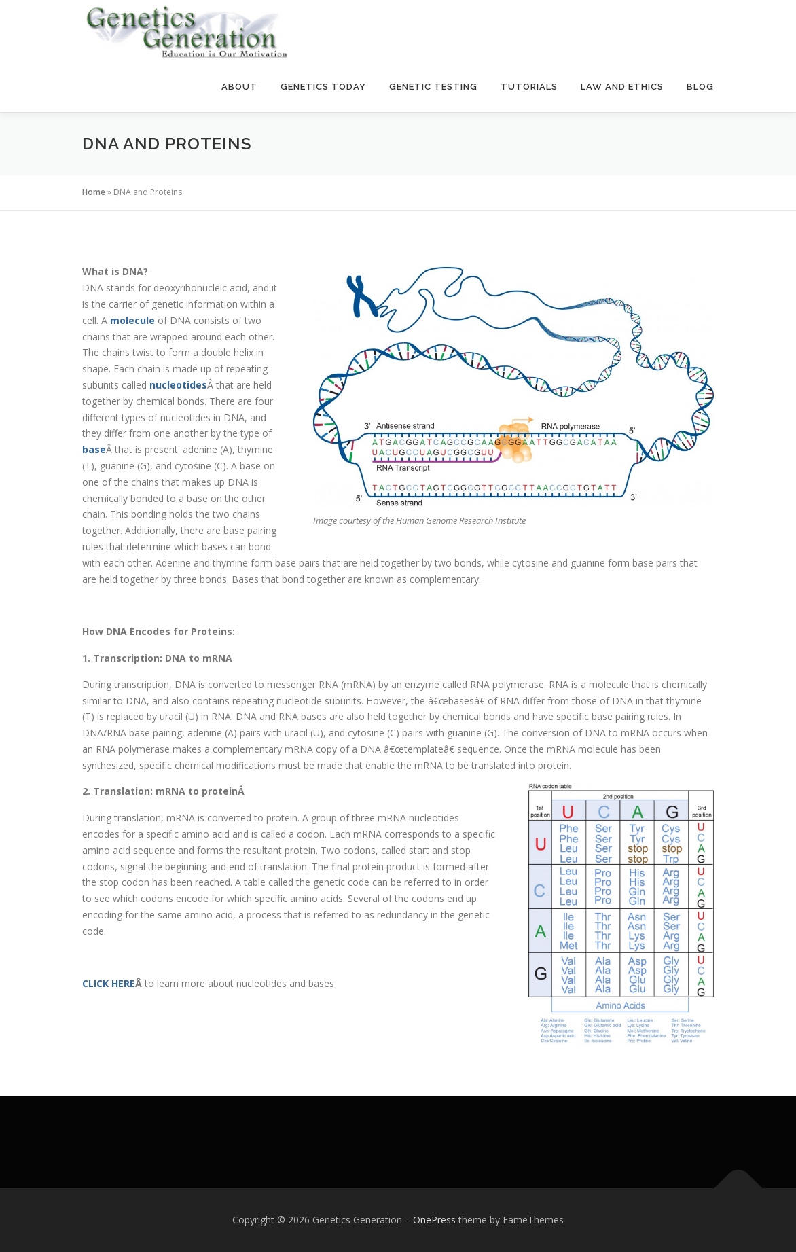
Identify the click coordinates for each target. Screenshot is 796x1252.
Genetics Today (323, 87)
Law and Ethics (622, 87)
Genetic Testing (433, 87)
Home (93, 192)
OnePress (434, 1219)
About (239, 87)
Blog (700, 87)
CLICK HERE (108, 983)
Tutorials (529, 87)
